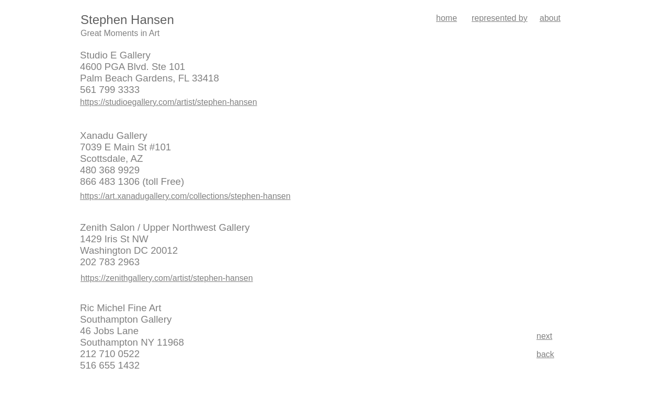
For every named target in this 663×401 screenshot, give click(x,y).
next (544, 336)
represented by (500, 18)
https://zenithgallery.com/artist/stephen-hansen (167, 278)
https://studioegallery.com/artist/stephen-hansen (168, 102)
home (446, 18)
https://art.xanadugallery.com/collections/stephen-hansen (185, 196)
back (545, 354)
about (550, 18)
